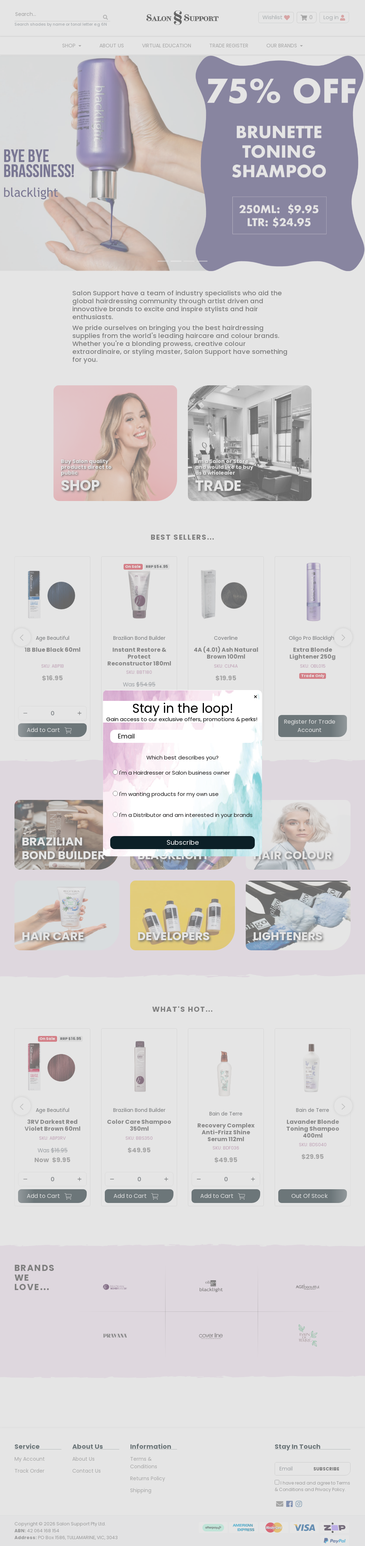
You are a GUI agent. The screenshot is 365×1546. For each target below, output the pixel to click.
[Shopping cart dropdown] (307, 17)
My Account (29, 1459)
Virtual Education (166, 45)
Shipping (140, 1491)
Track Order (29, 1471)
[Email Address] (292, 1469)
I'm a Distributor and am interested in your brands (186, 815)
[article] (52, 650)
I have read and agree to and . (312, 1487)
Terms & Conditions (143, 1463)
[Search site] (105, 17)
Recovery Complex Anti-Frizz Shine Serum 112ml (225, 1133)
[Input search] (62, 14)
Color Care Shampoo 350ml (139, 1126)
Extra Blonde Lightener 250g (312, 653)
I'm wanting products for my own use (169, 794)
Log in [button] (334, 17)
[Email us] (279, 1505)
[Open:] (182, 158)
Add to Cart (49, 731)
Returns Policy (147, 1479)
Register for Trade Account (309, 726)
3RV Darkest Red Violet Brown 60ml (53, 1126)
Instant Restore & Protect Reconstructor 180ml (139, 657)
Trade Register (228, 45)
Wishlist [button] (276, 17)
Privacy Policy (330, 1490)
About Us (111, 45)
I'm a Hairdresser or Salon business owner (174, 772)
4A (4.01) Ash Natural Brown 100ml (226, 653)
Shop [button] (69, 45)
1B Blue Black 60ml (53, 650)
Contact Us (86, 1471)
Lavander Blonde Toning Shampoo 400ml (312, 1129)
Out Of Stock (309, 1196)
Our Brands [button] (282, 45)
